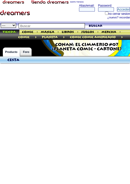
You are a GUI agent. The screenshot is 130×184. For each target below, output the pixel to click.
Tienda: (10, 32)
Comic (27, 32)
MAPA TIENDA (77, 2)
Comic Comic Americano (93, 37)
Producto (11, 51)
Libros (68, 32)
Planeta (50, 37)
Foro (26, 51)
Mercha (108, 32)
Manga (47, 32)
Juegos (87, 32)
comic (24, 37)
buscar (95, 26)
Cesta (13, 60)
